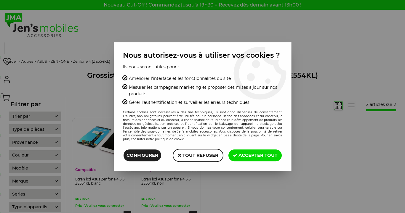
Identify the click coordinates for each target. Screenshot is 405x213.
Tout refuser (198, 155)
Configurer (142, 155)
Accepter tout (255, 155)
